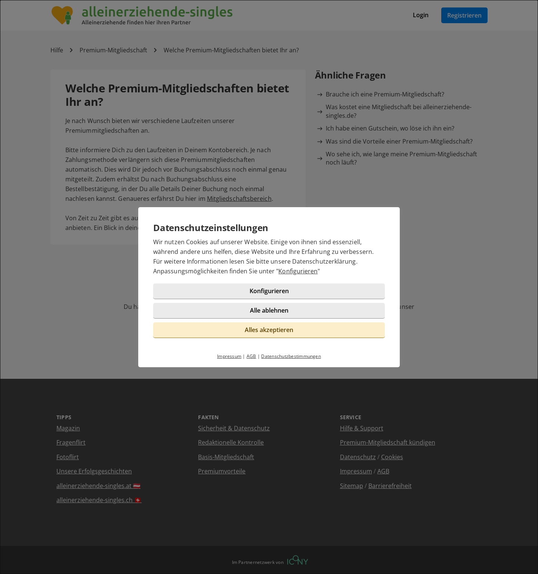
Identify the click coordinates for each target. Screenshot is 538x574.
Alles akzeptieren (269, 330)
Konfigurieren (298, 271)
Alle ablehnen (269, 310)
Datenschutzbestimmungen (291, 356)
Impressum (229, 356)
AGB (251, 356)
